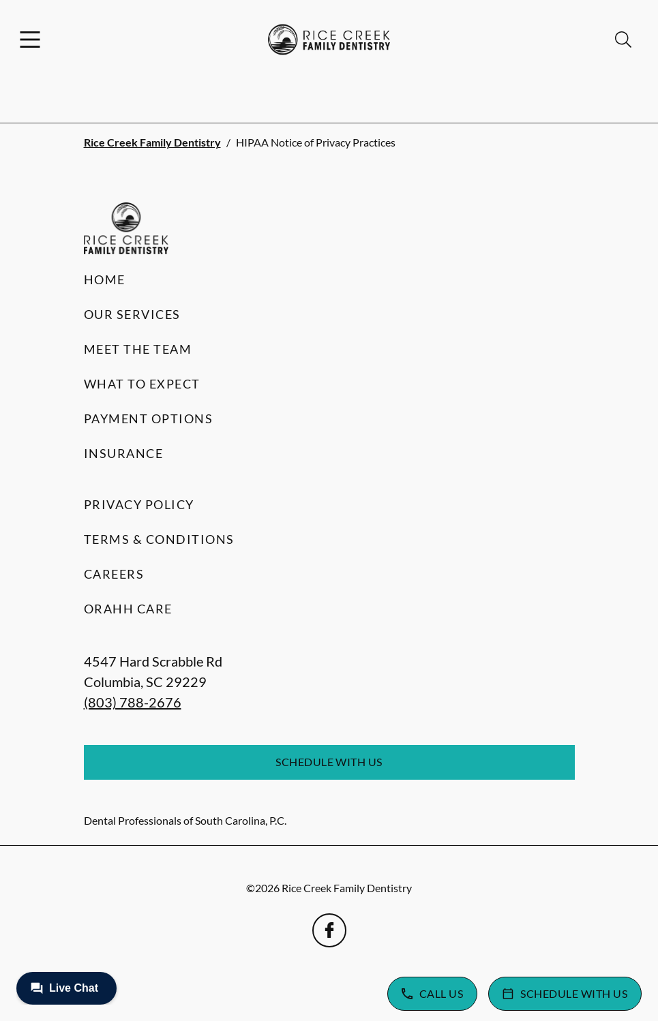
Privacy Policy (139, 504)
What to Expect (142, 383)
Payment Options (148, 418)
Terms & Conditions (159, 539)
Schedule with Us (329, 761)
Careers (114, 573)
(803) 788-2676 (132, 702)
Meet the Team (138, 348)
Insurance (124, 453)
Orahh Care (128, 608)
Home (104, 279)
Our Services (132, 314)
